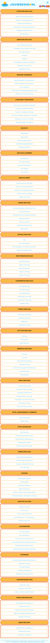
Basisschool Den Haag (24, 563)
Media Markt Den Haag (24, 631)
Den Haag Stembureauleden (24, 361)
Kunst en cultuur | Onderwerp (24, 513)
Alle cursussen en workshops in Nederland (24, 105)
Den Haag (24, 336)
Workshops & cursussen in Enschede (24, 119)
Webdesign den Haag (24, 69)
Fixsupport (24, 55)
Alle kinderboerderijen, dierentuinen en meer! (24, 208)
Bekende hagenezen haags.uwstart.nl (24, 83)
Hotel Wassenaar (24, 432)
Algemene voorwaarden (34, 641)
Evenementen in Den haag (24, 296)
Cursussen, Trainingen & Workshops (24, 112)
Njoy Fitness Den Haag (24, 318)
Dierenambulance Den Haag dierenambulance (24, 215)
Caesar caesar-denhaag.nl (24, 314)
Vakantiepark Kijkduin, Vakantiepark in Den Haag (24, 495)
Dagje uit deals (24, 137)
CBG (24, 240)
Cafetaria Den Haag (24, 585)
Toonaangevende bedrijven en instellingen (24, 62)
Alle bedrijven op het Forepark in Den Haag (24, 48)
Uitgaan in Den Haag (24, 271)
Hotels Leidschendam (24, 417)
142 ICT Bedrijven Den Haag (24, 45)
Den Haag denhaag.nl (24, 52)
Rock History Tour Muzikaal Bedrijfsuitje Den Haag (24, 90)
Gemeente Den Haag (24, 364)
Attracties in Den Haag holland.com (24, 20)
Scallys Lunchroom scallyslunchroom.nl (24, 592)
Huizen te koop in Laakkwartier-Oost (24, 538)
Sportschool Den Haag (24, 325)
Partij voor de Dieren (24, 222)
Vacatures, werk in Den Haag (24, 193)
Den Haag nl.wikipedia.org (24, 165)
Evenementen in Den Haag (24, 300)
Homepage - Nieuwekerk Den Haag (24, 464)
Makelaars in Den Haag (24, 617)
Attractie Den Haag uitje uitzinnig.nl (24, 16)
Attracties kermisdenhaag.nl (24, 23)
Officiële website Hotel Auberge (24, 446)
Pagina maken (23, 641)
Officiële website (24, 421)
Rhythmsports (24, 321)
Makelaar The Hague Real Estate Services (24, 613)
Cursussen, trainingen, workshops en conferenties (24, 115)
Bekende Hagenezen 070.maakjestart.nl (24, 80)
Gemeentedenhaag (24, 371)
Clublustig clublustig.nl (24, 261)
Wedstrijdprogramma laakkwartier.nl (24, 545)
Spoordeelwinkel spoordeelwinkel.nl (24, 144)
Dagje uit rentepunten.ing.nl (24, 140)
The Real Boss (24, 339)
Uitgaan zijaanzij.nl (24, 343)
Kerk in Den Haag (24, 467)
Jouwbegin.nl (15, 641)
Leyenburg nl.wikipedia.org (24, 570)
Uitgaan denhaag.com (24, 268)
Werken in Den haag (24, 197)
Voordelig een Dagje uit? (24, 147)
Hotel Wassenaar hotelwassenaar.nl (24, 435)
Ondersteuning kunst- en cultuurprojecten (24, 517)
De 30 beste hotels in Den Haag (24, 389)
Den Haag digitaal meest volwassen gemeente (24, 246)
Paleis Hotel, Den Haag (24, 403)
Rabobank (24, 59)
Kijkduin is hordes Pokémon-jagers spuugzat (24, 492)
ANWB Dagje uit (24, 133)
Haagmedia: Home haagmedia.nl (24, 628)
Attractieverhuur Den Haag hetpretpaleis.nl (24, 27)
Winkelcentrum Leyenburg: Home (24, 574)
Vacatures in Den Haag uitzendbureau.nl (24, 190)
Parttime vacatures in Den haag (24, 183)
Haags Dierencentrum (24, 218)
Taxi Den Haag (24, 172)
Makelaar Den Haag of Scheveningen (24, 610)
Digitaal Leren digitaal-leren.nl (24, 250)
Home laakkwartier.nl (24, 535)
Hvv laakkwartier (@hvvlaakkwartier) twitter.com (24, 542)
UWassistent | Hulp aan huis (24, 65)
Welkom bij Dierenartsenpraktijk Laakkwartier (24, 549)
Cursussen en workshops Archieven (24, 108)
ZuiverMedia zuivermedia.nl (24, 635)
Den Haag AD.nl (24, 158)
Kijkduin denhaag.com (24, 489)
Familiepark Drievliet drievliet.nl (24, 30)
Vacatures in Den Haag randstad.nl (24, 186)
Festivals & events (24, 303)
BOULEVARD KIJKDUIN (24, 478)
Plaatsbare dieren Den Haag (24, 225)
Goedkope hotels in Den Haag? (24, 396)
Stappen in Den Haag (24, 265)
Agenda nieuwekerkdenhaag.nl (24, 457)
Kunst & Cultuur (24, 510)
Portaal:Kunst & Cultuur (24, 520)
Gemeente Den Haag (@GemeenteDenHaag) (24, 368)
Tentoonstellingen (24, 374)
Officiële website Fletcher (24, 442)
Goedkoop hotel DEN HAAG (24, 392)
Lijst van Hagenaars (24, 87)
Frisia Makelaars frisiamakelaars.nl (24, 603)
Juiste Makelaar (24, 168)
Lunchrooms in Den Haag (24, 588)
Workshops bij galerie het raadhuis (24, 122)
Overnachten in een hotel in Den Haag (24, 399)
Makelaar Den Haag (24, 606)
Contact (43, 641)
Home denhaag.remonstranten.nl (24, 460)
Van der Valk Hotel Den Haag (24, 406)
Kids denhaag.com (24, 34)
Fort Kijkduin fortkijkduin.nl (24, 485)
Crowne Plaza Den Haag (24, 386)
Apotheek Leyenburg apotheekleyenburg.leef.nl (24, 560)
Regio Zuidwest (24, 229)
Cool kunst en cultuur (24, 507)
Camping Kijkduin (24, 482)
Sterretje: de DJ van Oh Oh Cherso (24, 94)
